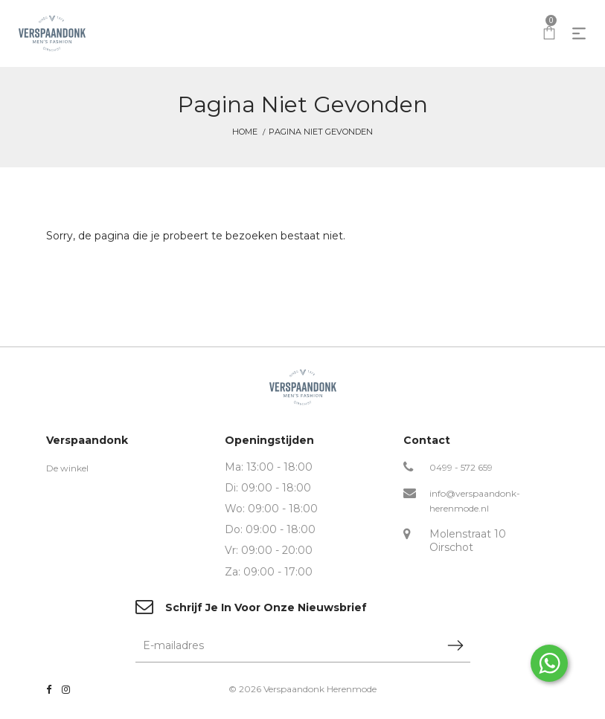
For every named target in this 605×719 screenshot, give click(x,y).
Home (244, 131)
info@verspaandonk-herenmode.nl (474, 501)
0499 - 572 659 (461, 467)
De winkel (67, 468)
